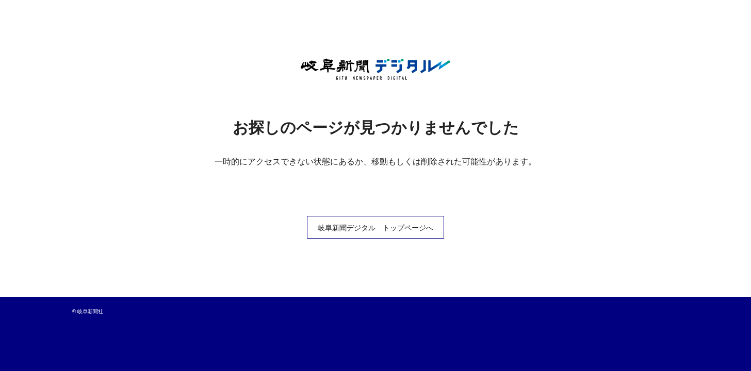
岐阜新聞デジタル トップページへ (375, 228)
